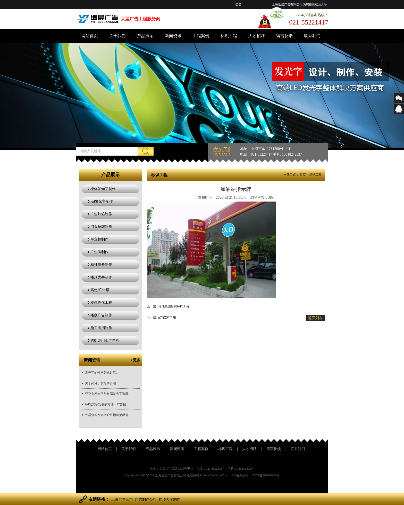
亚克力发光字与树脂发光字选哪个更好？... (108, 394)
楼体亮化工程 (101, 302)
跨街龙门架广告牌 (104, 340)
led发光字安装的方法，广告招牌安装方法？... (108, 404)
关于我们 (117, 36)
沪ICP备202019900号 (266, 475)
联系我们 (312, 36)
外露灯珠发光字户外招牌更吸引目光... (108, 415)
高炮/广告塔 (100, 290)
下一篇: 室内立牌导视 (161, 317)
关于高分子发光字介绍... (101, 383)
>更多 (135, 360)
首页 (303, 175)
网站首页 (89, 36)
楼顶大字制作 (101, 277)
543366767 (399, 112)
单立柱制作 (99, 239)
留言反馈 (284, 36)
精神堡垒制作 (101, 265)
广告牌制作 (99, 252)
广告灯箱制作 (101, 214)
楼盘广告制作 (101, 315)
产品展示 (145, 36)
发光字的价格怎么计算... (101, 372)
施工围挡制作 (101, 328)
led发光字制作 (101, 201)
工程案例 (201, 36)
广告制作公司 (146, 499)
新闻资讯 (173, 36)
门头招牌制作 (101, 227)
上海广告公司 (122, 499)
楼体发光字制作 (103, 189)
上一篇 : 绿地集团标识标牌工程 (168, 306)
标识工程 (229, 36)
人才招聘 (256, 36)
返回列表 (315, 318)
